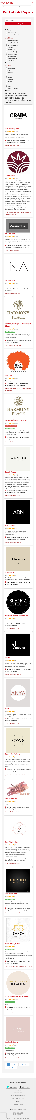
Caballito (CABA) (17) (12, 45)
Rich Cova (8, 375)
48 (12, 1067)
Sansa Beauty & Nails (12, 944)
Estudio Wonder (11, 472)
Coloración (9, 72)
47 (9, 1067)
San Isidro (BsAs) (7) (12, 52)
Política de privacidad (18, 1098)
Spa (7, 84)
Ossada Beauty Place (12, 754)
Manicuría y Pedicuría (12, 88)
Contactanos (18, 1107)
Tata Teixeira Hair (11, 842)
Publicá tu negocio (18, 1104)
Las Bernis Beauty (11, 1042)
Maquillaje (9, 79)
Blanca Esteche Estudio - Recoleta (17, 615)
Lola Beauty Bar (10, 799)
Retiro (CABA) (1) (11, 61)
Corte (8, 70)
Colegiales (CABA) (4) (12, 43)
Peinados (9, 75)
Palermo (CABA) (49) (12, 40)
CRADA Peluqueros (12, 129)
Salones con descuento (12, 35)
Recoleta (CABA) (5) (11, 58)
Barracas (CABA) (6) (11, 54)
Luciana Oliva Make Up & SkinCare (17, 996)
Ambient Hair (10, 234)
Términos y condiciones (18, 1095)
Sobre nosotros (18, 1093)
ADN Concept (10, 526)
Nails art (9, 77)
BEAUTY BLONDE (11, 894)
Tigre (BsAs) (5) (10, 49)
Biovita (7, 658)
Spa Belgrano (10, 175)
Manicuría (9, 86)
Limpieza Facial (10, 68)
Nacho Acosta (10, 280)
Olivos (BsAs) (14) (11, 56)
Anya (7, 708)
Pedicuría (9, 81)
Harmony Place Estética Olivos (16, 420)
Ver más (7, 63)
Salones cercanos (11, 32)
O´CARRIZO (9, 572)
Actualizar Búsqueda (18, 24)
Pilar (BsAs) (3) (10, 47)
